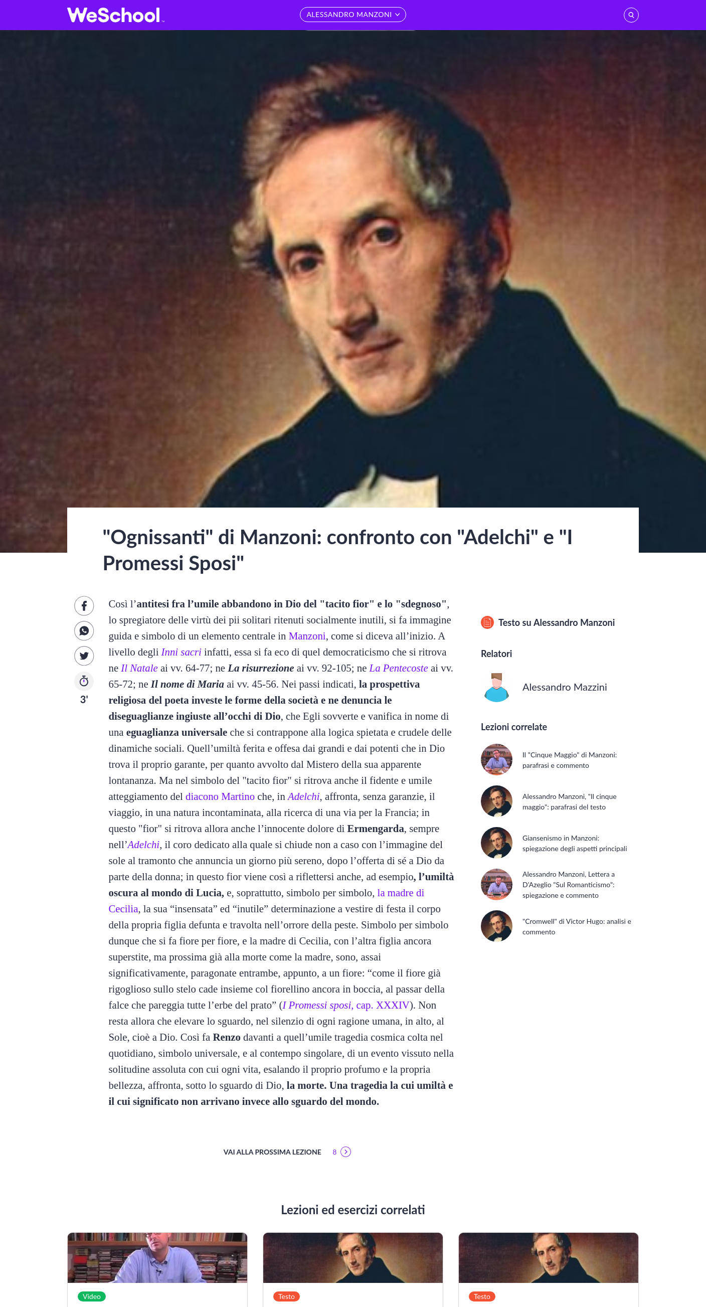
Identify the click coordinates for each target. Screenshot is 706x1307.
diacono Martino (220, 796)
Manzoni (307, 635)
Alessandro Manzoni (574, 622)
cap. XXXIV (345, 1005)
